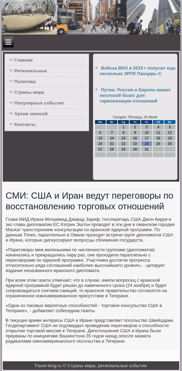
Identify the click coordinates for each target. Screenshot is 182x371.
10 (146, 133)
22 (123, 144)
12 (170, 133)
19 (170, 138)
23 (135, 144)
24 (146, 144)
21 (112, 144)
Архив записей (30, 113)
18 (158, 138)
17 (146, 138)
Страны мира (29, 92)
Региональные (30, 70)
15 (123, 138)
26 (170, 144)
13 (100, 138)
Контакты (24, 124)
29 (123, 149)
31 (146, 149)
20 (100, 144)
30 (135, 149)
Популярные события (38, 103)
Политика (24, 81)
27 (100, 149)
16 (135, 138)
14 (112, 138)
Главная (23, 60)
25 (158, 144)
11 (158, 133)
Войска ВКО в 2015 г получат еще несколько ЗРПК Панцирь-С (138, 70)
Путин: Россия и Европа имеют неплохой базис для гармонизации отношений (135, 95)
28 (112, 149)
